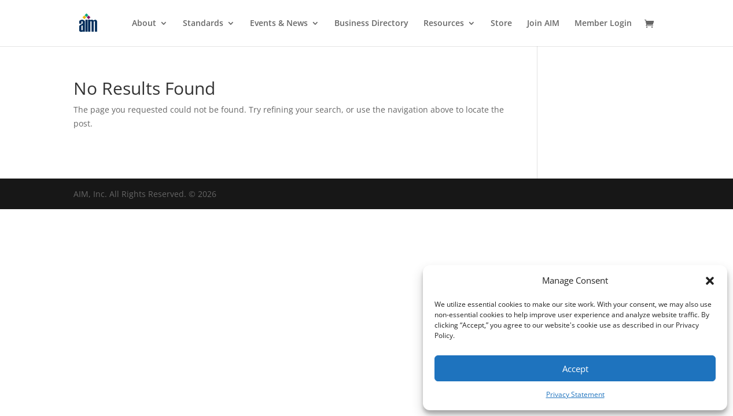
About (144, 23)
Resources (443, 23)
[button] (710, 281)
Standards (203, 23)
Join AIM (543, 23)
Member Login (603, 23)
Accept (575, 368)
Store (501, 23)
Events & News (279, 23)
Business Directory (371, 23)
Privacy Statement (575, 394)
